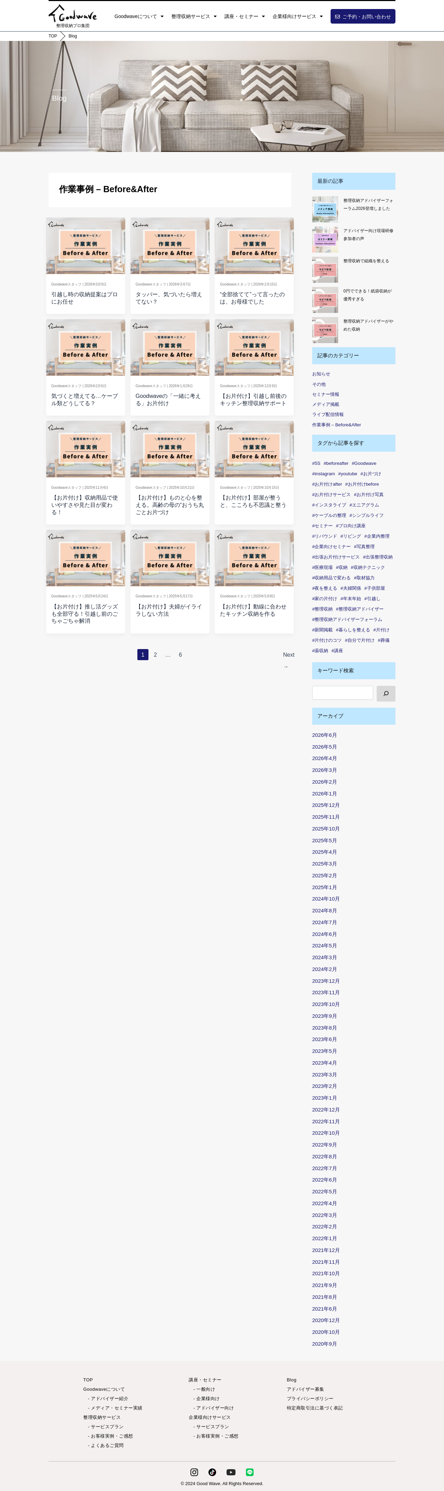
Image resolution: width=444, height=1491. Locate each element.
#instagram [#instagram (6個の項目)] (323, 473)
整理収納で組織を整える (366, 260)
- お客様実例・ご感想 (108, 1436)
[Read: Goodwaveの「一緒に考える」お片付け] (170, 346)
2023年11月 (326, 992)
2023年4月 (324, 1063)
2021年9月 (324, 1285)
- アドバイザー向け (211, 1408)
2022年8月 (324, 1156)
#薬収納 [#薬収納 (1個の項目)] (320, 650)
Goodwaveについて (139, 16)
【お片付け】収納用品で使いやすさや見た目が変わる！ (84, 505)
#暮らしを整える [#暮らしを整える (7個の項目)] (353, 629)
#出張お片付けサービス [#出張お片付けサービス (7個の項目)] (336, 557)
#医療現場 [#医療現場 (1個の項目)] (322, 567)
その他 (319, 384)
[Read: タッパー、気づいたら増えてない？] (170, 244)
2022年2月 (324, 1226)
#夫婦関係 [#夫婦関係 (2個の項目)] (351, 588)
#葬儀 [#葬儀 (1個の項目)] (383, 640)
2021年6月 (324, 1309)
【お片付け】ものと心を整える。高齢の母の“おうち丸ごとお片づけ (170, 505)
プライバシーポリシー (310, 1398)
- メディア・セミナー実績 (113, 1408)
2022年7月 (324, 1168)
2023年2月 (324, 1086)
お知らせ (321, 373)
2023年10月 (326, 1004)
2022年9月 (324, 1145)
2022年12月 (326, 1110)
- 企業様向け (204, 1398)
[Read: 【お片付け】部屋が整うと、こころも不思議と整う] (254, 447)
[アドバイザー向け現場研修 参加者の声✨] (325, 240)
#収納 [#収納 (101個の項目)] (342, 567)
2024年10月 (326, 899)
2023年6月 (324, 1039)
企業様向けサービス (298, 16)
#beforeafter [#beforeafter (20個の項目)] (336, 463)
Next (287, 657)
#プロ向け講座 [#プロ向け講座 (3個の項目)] (351, 525)
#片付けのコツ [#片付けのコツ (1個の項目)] (327, 640)
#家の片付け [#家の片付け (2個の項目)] (324, 598)
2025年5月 (324, 840)
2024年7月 (324, 922)
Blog (73, 36)
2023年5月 (324, 1051)
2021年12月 (326, 1250)
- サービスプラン (103, 1426)
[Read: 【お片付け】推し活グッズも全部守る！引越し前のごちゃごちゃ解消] (85, 556)
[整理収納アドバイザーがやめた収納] (325, 330)
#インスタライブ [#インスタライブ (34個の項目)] (329, 505)
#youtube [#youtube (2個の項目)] (347, 473)
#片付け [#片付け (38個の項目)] (381, 629)
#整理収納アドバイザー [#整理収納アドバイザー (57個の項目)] (360, 609)
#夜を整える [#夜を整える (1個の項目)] (324, 588)
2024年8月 (324, 910)
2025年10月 (326, 829)
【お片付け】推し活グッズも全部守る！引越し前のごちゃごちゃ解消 (84, 614)
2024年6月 (324, 934)
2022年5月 (324, 1191)
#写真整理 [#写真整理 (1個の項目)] (364, 546)
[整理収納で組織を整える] (325, 270)
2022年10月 (326, 1133)
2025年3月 (324, 864)
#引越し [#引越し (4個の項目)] (372, 598)
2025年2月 (324, 875)
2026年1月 (324, 793)
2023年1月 (324, 1098)
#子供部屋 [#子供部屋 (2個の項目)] (374, 588)
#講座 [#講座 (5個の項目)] (337, 650)
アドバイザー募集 (305, 1389)
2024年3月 (324, 957)
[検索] (386, 693)
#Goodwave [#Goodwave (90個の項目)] (364, 463)
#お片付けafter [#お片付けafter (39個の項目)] (327, 484)
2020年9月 (324, 1344)
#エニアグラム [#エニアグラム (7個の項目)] (364, 505)
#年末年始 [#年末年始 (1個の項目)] (351, 598)
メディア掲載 (325, 404)
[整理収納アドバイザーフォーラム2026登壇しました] (325, 209)
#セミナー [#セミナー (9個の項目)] (322, 525)
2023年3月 (324, 1074)
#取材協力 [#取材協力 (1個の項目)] (364, 577)
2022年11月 (326, 1121)
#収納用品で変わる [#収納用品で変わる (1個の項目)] (331, 577)
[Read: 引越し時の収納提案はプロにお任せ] (85, 244)
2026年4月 (324, 758)
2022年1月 (324, 1238)
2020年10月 (326, 1332)
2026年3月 (324, 770)
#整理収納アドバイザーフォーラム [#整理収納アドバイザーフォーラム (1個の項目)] (347, 619)
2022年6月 (324, 1180)
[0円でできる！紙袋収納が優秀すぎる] (325, 300)
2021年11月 (326, 1262)
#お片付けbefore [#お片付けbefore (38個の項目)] (362, 484)
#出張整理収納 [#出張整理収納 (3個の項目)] (378, 557)
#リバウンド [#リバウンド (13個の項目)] (324, 536)
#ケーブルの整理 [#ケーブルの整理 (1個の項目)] (329, 515)
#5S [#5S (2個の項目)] (316, 463)
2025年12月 (326, 805)
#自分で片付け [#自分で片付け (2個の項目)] (360, 640)
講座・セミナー (244, 16)
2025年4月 (324, 852)
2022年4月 (324, 1203)
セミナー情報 (325, 394)
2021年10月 (326, 1273)
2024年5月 (324, 945)
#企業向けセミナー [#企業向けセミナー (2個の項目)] (331, 546)
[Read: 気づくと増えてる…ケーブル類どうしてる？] (85, 346)
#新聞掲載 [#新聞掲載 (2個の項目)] (322, 629)
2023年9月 (324, 1016)
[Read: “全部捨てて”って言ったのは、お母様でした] (254, 244)
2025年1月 (324, 887)
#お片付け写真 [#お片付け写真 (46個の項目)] (369, 494)
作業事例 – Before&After (336, 424)
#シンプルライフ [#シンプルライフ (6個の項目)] (367, 515)
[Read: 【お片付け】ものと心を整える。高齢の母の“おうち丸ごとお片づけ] (170, 447)
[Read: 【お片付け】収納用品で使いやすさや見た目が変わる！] (85, 447)
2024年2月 (324, 969)
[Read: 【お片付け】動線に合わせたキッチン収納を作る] (254, 556)
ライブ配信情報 (328, 414)
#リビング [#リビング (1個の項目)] (351, 536)
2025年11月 (326, 817)
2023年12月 (326, 981)
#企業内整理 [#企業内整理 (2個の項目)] (376, 536)
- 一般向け (202, 1389)
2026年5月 (324, 747)
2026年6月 (324, 735)
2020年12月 (326, 1320)
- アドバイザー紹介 (105, 1398)
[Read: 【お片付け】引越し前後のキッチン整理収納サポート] (254, 346)
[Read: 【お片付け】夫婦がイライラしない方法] (170, 556)
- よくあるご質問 (103, 1445)
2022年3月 (324, 1215)
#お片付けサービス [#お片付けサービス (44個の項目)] (331, 494)
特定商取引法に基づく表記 (315, 1408)
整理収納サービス (194, 16)
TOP (53, 36)
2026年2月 (324, 782)
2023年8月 (324, 1028)
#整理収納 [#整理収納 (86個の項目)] (322, 609)
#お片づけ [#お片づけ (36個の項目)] (370, 473)
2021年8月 (324, 1297)
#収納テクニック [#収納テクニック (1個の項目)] (368, 567)
